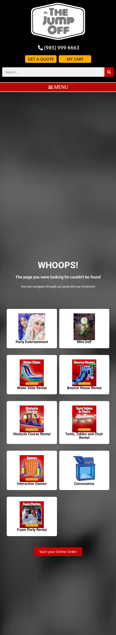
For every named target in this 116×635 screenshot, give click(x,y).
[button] (58, 87)
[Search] (109, 72)
